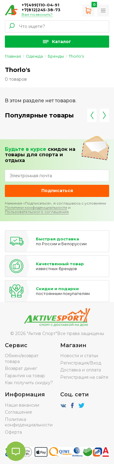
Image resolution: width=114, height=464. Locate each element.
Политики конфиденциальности (36, 207)
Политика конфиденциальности (29, 422)
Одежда (34, 56)
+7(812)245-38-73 (41, 9)
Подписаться (57, 190)
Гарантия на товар (25, 375)
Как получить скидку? (29, 382)
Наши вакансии (22, 405)
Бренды (56, 56)
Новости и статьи (79, 355)
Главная (13, 56)
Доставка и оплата (80, 370)
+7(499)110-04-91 (40, 4)
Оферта (13, 432)
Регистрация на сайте (84, 377)
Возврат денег (21, 368)
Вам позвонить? (37, 14)
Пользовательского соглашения (37, 211)
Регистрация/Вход (80, 363)
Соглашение (18, 412)
